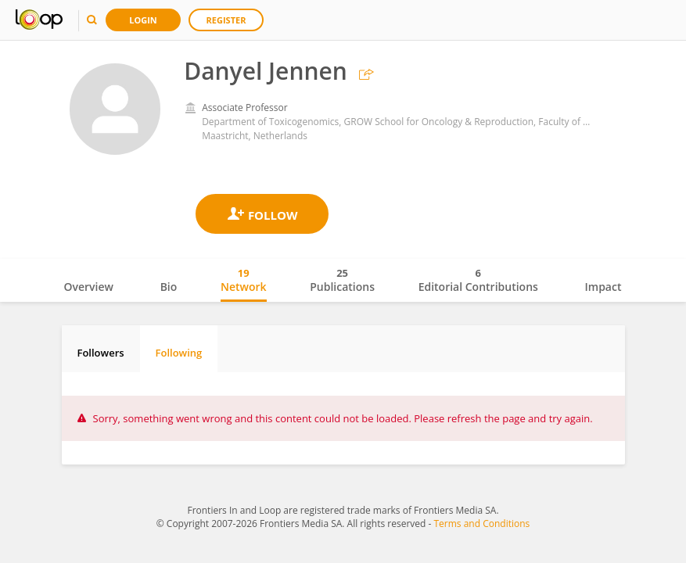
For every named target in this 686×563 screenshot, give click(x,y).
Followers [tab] (100, 353)
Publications (342, 280)
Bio (169, 286)
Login (143, 20)
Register (226, 20)
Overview (88, 286)
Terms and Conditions (481, 523)
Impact (603, 286)
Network (244, 280)
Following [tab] (179, 353)
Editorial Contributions (478, 280)
